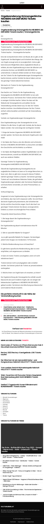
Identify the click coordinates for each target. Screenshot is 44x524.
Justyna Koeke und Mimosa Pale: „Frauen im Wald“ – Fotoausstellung (20, 495)
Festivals (5, 404)
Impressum (21, 522)
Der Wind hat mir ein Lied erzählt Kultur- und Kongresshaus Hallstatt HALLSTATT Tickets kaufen (21, 361)
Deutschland (6, 402)
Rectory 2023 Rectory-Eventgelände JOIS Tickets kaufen (21, 353)
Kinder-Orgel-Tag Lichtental (12, 476)
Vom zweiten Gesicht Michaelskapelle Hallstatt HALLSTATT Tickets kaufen (20, 369)
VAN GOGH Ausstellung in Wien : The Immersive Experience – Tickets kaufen (22, 490)
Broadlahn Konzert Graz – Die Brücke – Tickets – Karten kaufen (21, 461)
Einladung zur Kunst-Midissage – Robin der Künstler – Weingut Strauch (20, 485)
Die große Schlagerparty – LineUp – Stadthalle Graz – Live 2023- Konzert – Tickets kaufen (22, 456)
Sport (4, 413)
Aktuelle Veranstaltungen (10, 397)
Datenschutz (30, 522)
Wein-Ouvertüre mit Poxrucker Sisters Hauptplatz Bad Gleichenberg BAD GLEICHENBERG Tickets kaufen (21, 377)
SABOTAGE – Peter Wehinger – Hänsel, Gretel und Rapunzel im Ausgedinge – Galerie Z (22, 466)
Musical (5, 409)
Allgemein (5, 399)
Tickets (25, 340)
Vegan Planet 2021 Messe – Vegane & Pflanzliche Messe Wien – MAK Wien (23, 480)
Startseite (13, 522)
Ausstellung (6, 401)
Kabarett (5, 406)
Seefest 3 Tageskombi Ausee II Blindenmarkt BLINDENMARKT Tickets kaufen (19, 385)
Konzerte (5, 408)
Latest (22, 2)
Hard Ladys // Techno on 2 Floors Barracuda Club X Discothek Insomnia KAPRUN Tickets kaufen (22, 346)
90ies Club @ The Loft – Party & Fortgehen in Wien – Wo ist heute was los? (22, 471)
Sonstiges (5, 411)
